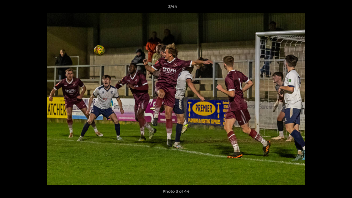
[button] (329, 8)
